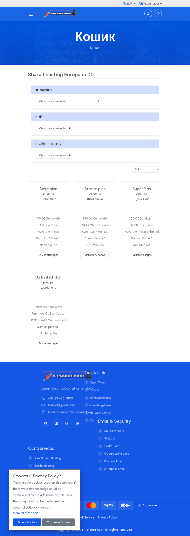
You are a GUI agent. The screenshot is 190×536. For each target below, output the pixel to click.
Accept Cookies (27, 522)
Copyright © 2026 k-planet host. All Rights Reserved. (95, 530)
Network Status (96, 413)
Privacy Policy (107, 517)
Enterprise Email (114, 465)
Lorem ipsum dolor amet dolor (70, 412)
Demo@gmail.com (62, 405)
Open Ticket (94, 382)
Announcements (96, 397)
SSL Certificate (114, 427)
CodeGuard (111, 442)
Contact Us (93, 420)
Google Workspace (116, 450)
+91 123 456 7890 (61, 398)
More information (25, 513)
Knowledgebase (96, 405)
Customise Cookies (58, 522)
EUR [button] (127, 3)
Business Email (113, 457)
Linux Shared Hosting (47, 462)
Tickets (90, 390)
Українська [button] (149, 3)
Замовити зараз (48, 255)
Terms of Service (82, 517)
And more (147, 505)
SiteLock (109, 435)
